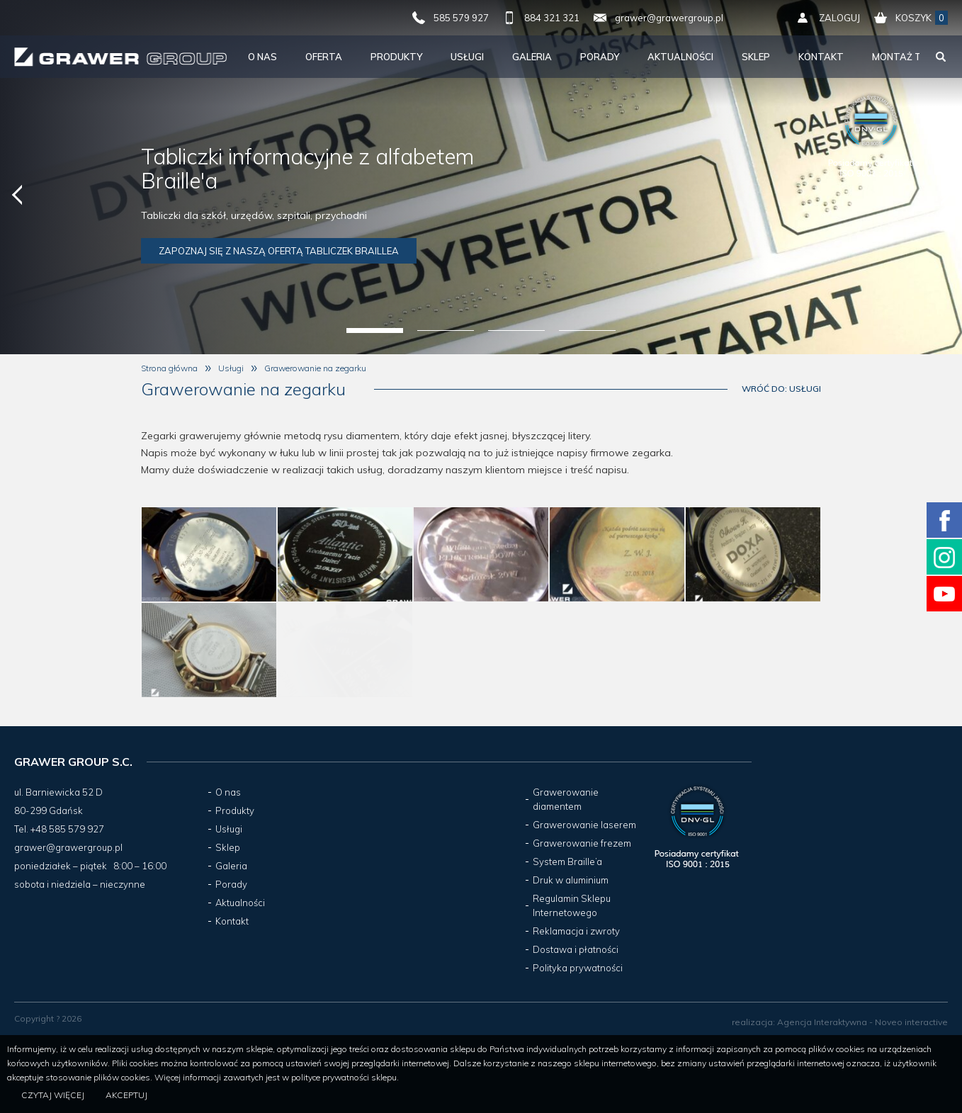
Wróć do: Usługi (781, 388)
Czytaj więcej (52, 1095)
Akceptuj (126, 1095)
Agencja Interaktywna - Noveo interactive (862, 1022)
